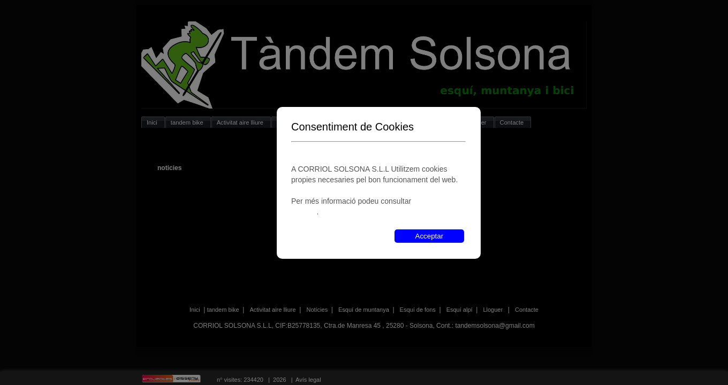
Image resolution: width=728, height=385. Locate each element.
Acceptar (429, 236)
